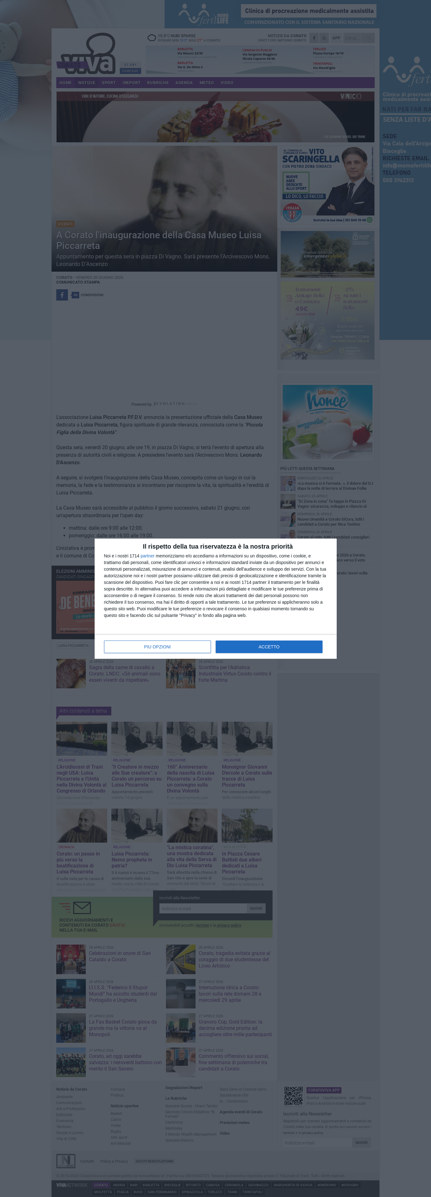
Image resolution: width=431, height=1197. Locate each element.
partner (147, 556)
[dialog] (216, 599)
